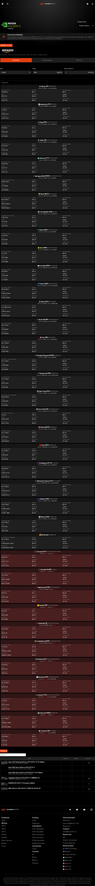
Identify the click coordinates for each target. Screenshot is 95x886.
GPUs (4, 820)
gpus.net (67, 860)
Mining (34, 860)
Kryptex (67, 851)
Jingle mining (69, 854)
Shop (76, 758)
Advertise (66, 820)
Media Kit (66, 826)
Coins (34, 849)
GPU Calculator (38, 831)
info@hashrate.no (70, 831)
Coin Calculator (38, 829)
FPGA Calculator (38, 840)
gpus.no (67, 863)
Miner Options (7, 840)
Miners (4, 843)
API (64, 837)
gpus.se (67, 866)
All (33, 854)
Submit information (70, 840)
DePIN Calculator (38, 843)
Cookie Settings (69, 843)
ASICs (4, 829)
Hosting (35, 863)
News (34, 857)
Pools (4, 846)
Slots (87, 758)
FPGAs (4, 834)
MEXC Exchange (70, 848)
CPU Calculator (38, 837)
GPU (29, 758)
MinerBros (68, 857)
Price (65, 758)
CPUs (4, 831)
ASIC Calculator (38, 834)
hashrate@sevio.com (71, 823)
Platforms (35, 823)
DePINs (4, 837)
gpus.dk (67, 869)
